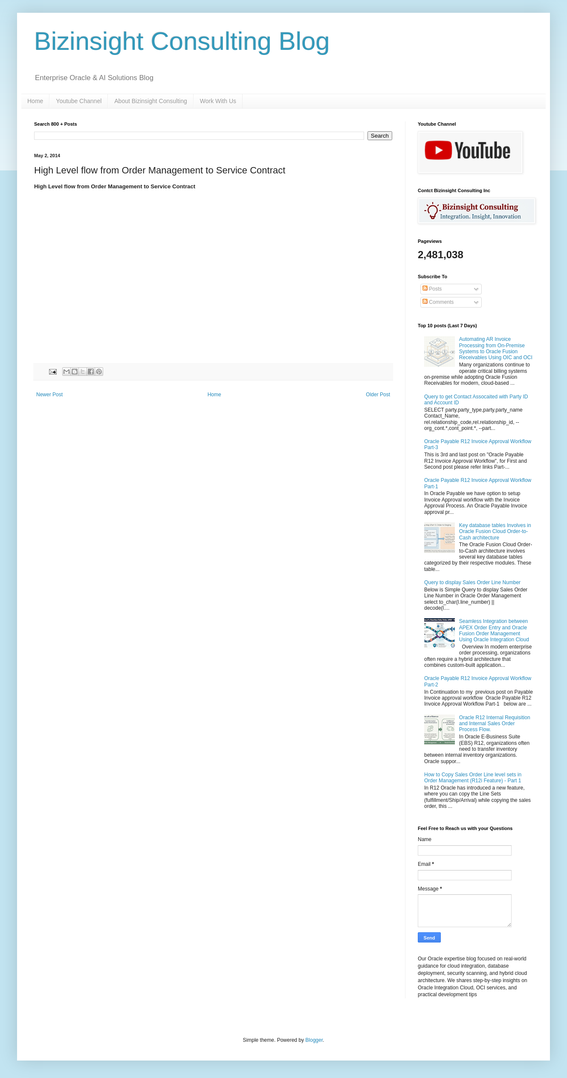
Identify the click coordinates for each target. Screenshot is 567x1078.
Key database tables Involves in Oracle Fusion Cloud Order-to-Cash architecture (495, 531)
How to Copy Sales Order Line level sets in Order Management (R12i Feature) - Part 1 (472, 778)
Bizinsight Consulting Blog (182, 41)
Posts (432, 289)
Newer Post (49, 395)
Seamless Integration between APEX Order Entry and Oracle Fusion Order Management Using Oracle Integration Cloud (494, 630)
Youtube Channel (78, 101)
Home (35, 101)
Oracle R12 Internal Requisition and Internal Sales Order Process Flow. (494, 724)
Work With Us (218, 101)
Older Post (378, 395)
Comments (438, 302)
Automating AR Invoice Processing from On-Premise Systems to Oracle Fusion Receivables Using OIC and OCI (495, 348)
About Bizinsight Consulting (150, 101)
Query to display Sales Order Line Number (472, 582)
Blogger (314, 1040)
